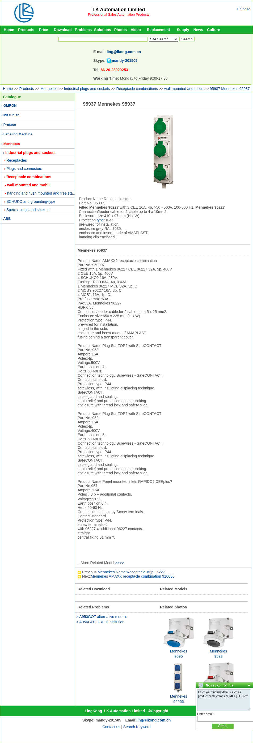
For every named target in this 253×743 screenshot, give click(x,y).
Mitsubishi (11, 115)
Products (26, 30)
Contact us (111, 727)
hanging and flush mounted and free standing (44, 193)
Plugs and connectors (24, 168)
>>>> (119, 563)
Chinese (243, 9)
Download (63, 30)
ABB (7, 219)
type (100, 220)
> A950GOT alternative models (101, 617)
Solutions (102, 30)
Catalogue (12, 97)
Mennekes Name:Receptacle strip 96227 (131, 572)
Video (136, 30)
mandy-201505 (125, 60)
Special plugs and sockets (27, 210)
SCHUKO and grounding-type (30, 201)
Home (9, 30)
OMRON (10, 106)
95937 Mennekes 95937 (230, 89)
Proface (9, 125)
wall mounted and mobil (183, 89)
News (198, 30)
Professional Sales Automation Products (118, 14)
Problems (83, 30)
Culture (213, 30)
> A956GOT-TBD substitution (100, 622)
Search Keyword (137, 727)
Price (43, 30)
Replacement (158, 30)
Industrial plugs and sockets (87, 89)
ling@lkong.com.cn (124, 52)
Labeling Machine (17, 134)
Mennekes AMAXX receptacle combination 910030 (133, 576)
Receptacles (16, 160)
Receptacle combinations (137, 89)
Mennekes (49, 89)
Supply (183, 30)
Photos (120, 30)
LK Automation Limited (118, 9)
